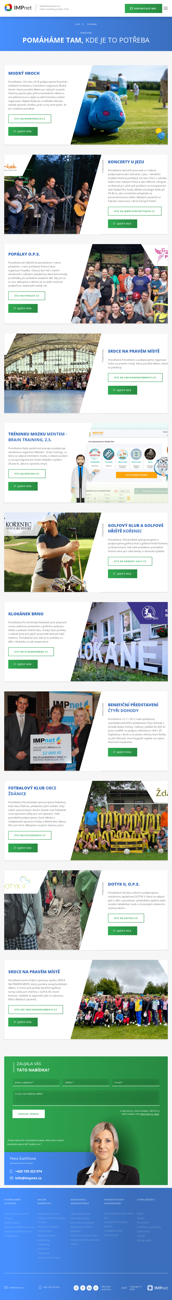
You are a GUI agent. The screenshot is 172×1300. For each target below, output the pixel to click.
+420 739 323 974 (49, 1287)
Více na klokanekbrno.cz (31, 651)
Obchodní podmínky (106, 1288)
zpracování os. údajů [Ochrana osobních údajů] (149, 1114)
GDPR (124, 1287)
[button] (166, 8)
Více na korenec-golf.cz (130, 561)
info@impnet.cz (14, 1287)
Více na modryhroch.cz (29, 118)
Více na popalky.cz (26, 295)
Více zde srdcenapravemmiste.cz (35, 1009)
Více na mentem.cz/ (26, 473)
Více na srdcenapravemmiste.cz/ (135, 377)
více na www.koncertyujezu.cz (134, 211)
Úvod (77, 24)
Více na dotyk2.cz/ (126, 918)
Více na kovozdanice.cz (29, 835)
